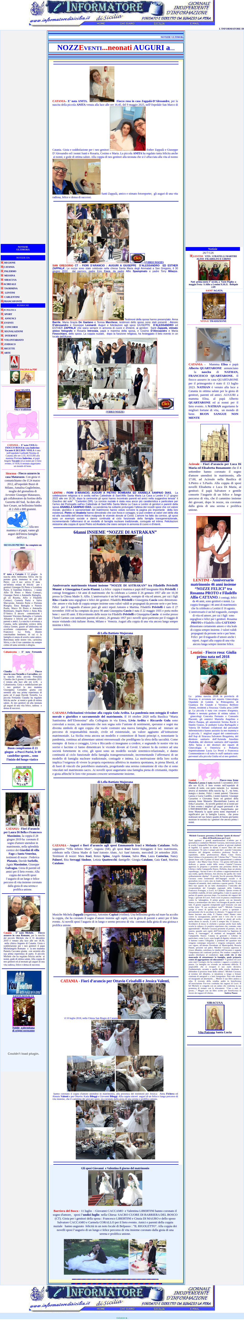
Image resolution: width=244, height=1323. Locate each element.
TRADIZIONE (218, 321)
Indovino (34, 447)
